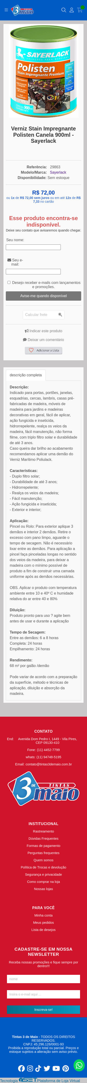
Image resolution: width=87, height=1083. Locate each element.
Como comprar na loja (43, 882)
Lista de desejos (43, 930)
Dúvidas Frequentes (43, 838)
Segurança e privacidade (43, 874)
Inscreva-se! (43, 1009)
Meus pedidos (43, 922)
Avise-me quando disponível (43, 296)
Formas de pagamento (43, 846)
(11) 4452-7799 (48, 750)
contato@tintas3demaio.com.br (49, 764)
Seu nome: (15, 240)
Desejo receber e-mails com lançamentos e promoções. (46, 285)
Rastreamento (43, 831)
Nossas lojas (43, 889)
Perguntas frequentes (44, 853)
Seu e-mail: (15, 262)
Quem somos (44, 860)
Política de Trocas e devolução (43, 867)
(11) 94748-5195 (49, 757)
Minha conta (43, 915)
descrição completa (26, 375)
